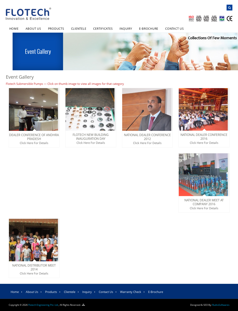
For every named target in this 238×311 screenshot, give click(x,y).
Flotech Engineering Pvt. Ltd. (43, 305)
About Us (33, 28)
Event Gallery (20, 77)
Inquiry (125, 28)
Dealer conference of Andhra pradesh (34, 137)
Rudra (220, 305)
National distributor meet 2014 (34, 267)
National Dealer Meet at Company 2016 (204, 202)
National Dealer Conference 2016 (203, 137)
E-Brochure (148, 28)
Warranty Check (130, 292)
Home (14, 28)
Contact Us (174, 28)
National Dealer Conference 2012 (147, 137)
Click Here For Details (34, 143)
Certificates (103, 28)
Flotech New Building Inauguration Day (91, 137)
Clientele (78, 28)
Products (56, 28)
